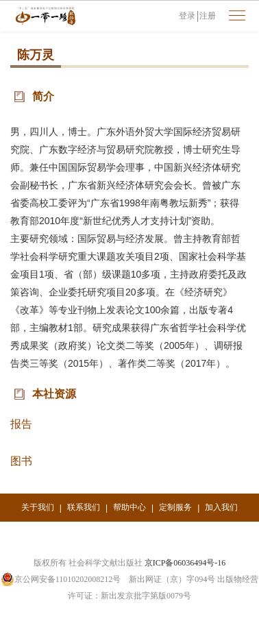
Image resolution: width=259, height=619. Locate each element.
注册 (207, 16)
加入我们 (221, 507)
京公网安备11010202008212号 (61, 579)
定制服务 (175, 507)
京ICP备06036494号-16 (185, 563)
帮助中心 (129, 507)
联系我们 (83, 507)
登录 (187, 16)
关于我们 (37, 507)
